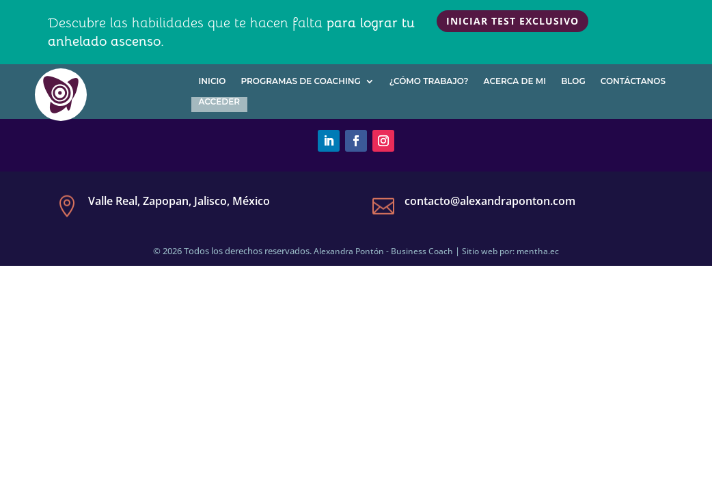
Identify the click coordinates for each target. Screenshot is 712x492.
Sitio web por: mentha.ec (510, 251)
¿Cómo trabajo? (429, 81)
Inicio (212, 81)
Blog (573, 81)
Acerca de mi (515, 81)
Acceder (219, 102)
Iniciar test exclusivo (512, 20)
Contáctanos (633, 81)
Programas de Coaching (300, 81)
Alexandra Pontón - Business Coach (383, 251)
